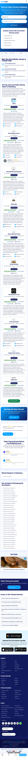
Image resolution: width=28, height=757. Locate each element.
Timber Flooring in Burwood (8, 538)
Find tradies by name (19, 668)
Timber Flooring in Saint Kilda (9, 503)
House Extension (4, 690)
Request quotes (14, 138)
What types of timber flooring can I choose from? (11, 614)
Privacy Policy (17, 705)
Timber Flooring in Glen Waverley (9, 530)
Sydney (16, 678)
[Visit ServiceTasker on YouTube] (17, 723)
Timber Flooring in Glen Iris (8, 505)
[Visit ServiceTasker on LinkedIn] (14, 723)
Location (3, 678)
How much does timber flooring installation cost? (12, 618)
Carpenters (3, 694)
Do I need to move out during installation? (10, 625)
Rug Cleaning (4, 696)
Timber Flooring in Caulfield (8, 521)
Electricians (17, 698)
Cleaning (16, 696)
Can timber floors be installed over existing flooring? (12, 621)
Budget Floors (14, 379)
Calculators (17, 666)
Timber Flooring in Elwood (8, 499)
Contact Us (17, 664)
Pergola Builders (18, 690)
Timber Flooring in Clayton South (9, 524)
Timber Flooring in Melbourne (9, 548)
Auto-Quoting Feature (19, 707)
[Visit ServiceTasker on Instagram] (12, 723)
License (16, 711)
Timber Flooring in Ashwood (9, 528)
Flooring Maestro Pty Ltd (14, 294)
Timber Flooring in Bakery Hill (9, 488)
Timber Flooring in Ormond (8, 523)
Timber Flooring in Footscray (9, 526)
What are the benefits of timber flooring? (10, 605)
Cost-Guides (3, 662)
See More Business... (14, 401)
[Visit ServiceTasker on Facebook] (3, 723)
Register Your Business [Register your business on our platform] (9, 734)
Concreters (3, 698)
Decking (3, 692)
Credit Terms (4, 713)
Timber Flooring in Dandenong (9, 540)
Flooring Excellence (14, 264)
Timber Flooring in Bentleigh (8, 519)
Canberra (3, 684)
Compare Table (4, 711)
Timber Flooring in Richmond (9, 513)
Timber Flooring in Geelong (8, 546)
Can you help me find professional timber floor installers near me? (14, 610)
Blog (16, 661)
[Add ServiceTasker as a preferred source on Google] (14, 635)
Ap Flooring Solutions (14, 321)
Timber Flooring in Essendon (9, 532)
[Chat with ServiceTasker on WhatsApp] (20, 723)
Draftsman (17, 692)
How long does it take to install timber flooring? (11, 602)
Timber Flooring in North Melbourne (10, 495)
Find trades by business (6, 670)
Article (16, 662)
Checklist (3, 664)
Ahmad (14, 103)
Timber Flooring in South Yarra (9, 509)
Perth (2, 682)
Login (16, 670)
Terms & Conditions (5, 705)
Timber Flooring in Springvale (9, 542)
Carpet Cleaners (18, 694)
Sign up (2, 672)
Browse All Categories (19, 709)
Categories (3, 666)
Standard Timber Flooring (14, 353)
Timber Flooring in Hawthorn (9, 515)
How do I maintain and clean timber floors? (10, 598)
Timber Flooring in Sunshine (8, 517)
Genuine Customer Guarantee (7, 707)
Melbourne (3, 680)
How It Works (4, 709)
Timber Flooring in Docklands (9, 492)
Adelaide (16, 682)
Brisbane (16, 680)
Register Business (16, 755)
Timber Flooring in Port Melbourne (10, 501)
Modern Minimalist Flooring (14, 234)
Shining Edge (14, 204)
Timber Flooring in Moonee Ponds (10, 534)
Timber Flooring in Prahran (8, 507)
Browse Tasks (4, 715)
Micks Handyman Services (14, 133)
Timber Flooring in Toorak (8, 511)
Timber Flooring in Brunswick (9, 536)
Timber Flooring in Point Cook (9, 544)
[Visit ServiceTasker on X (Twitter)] (9, 723)
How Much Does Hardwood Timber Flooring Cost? (14, 569)
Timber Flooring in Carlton (8, 490)
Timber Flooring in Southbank (9, 497)
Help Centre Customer (5, 717)
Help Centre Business (19, 715)
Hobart (16, 684)
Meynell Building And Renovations (14, 171)
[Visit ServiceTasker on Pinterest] (6, 723)
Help (2, 668)
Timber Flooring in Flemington (9, 493)
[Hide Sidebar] (26, 1)
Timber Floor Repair (7, 476)
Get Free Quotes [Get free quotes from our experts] (7, 728)
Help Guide (17, 713)
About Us (3, 661)
